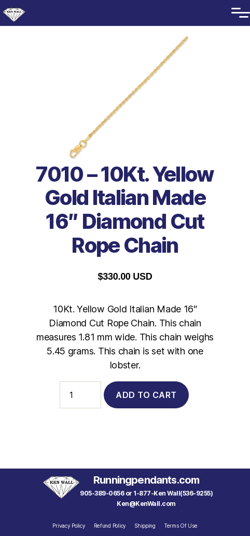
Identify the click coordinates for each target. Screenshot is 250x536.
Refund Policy (110, 526)
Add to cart (146, 395)
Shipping (145, 526)
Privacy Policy (68, 526)
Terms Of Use (181, 526)
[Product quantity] (80, 394)
